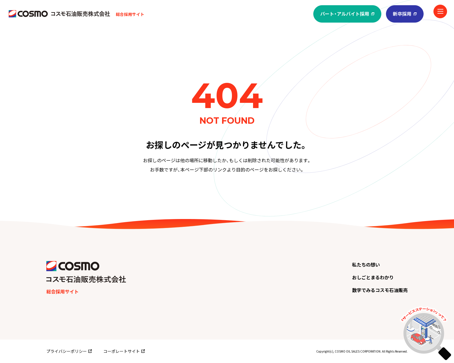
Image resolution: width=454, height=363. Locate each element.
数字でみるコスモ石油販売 (380, 290)
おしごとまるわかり (373, 277)
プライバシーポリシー (69, 351)
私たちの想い (366, 264)
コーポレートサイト (124, 351)
